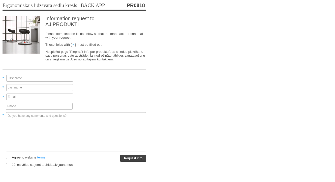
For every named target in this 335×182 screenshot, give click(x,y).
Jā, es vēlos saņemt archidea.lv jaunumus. (43, 165)
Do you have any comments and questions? (76, 131)
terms (41, 157)
